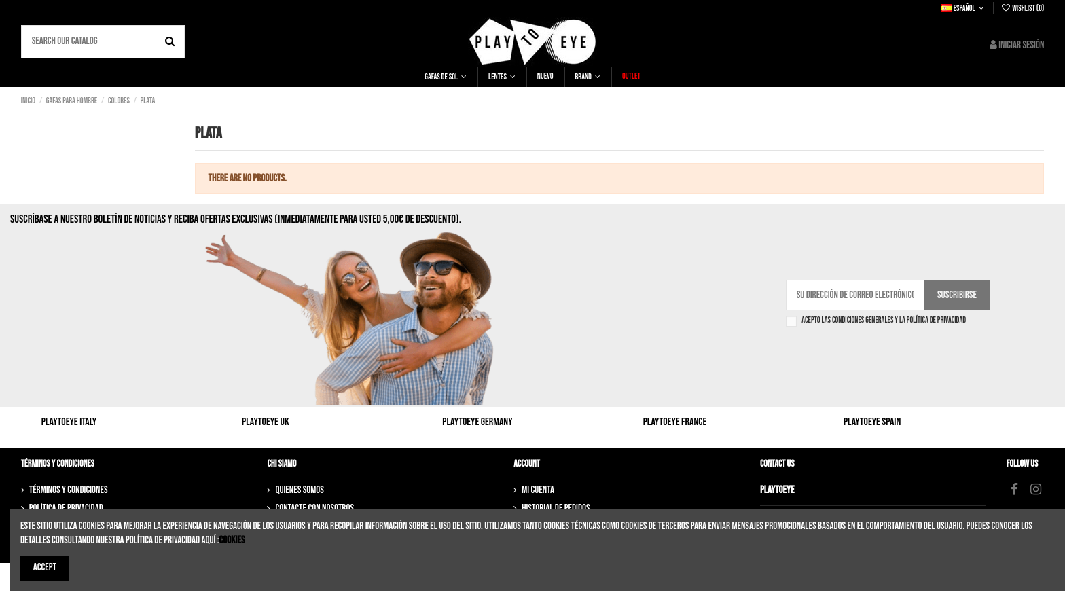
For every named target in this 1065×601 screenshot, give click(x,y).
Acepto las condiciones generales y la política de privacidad (883, 320)
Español (964, 8)
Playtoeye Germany (477, 422)
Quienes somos (299, 490)
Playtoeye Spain (872, 422)
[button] (445, 77)
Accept (44, 567)
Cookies (232, 540)
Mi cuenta (538, 490)
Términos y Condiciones (68, 490)
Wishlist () (1022, 8)
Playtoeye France (675, 422)
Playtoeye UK (265, 422)
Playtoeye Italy (68, 422)
